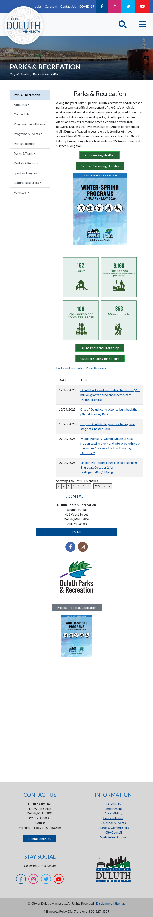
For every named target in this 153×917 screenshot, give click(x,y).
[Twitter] (128, 6)
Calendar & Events (113, 823)
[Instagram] (114, 6)
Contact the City (39, 838)
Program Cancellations (29, 124)
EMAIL (76, 532)
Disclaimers (104, 903)
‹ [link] (63, 486)
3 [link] (78, 486)
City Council (113, 832)
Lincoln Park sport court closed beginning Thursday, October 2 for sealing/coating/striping (108, 467)
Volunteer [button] (20, 192)
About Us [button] (20, 104)
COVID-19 (86, 6)
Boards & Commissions (113, 827)
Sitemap (120, 903)
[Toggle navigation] (143, 24)
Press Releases (113, 818)
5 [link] (88, 486)
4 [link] (83, 486)
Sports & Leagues (25, 173)
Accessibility (113, 813)
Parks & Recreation (27, 95)
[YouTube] (142, 6)
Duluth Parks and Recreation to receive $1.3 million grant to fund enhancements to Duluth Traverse (110, 394)
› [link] (104, 486)
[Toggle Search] (122, 24)
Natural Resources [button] (26, 182)
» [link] (109, 486)
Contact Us (68, 6)
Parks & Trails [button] (23, 153)
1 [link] (69, 486)
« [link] (58, 486)
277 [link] (97, 486)
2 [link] (74, 486)
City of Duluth (19, 74)
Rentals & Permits (26, 163)
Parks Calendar (24, 143)
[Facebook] (102, 6)
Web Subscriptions (113, 837)
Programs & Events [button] (27, 134)
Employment (113, 808)
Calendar (51, 6)
